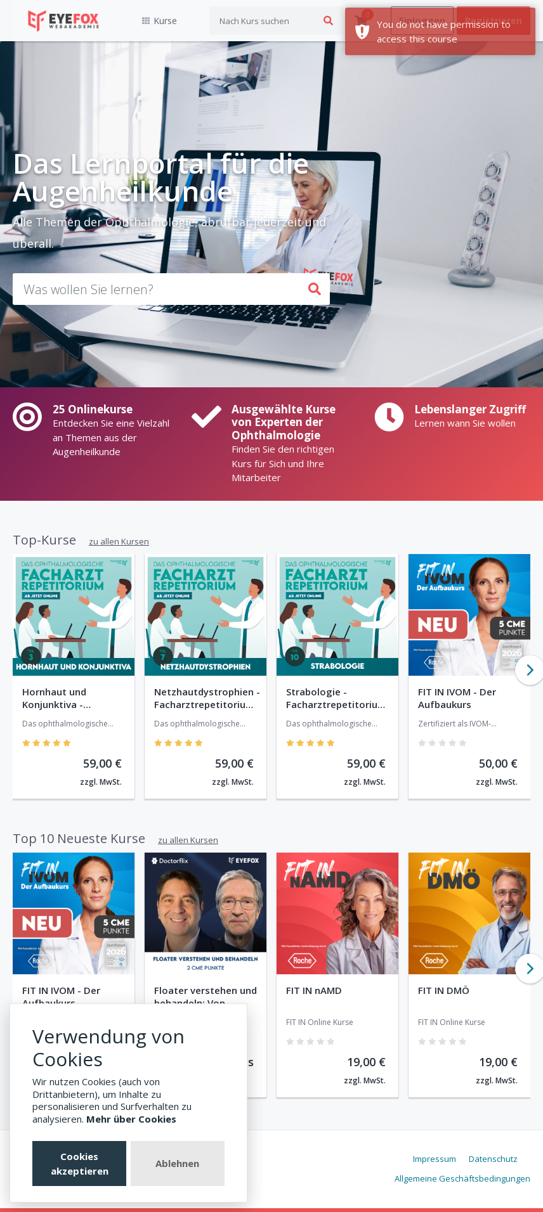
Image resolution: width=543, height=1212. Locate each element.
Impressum (434, 1158)
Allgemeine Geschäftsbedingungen (462, 1179)
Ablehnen (177, 1163)
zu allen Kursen (119, 541)
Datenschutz (493, 1158)
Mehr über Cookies (131, 1118)
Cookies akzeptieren (79, 1163)
